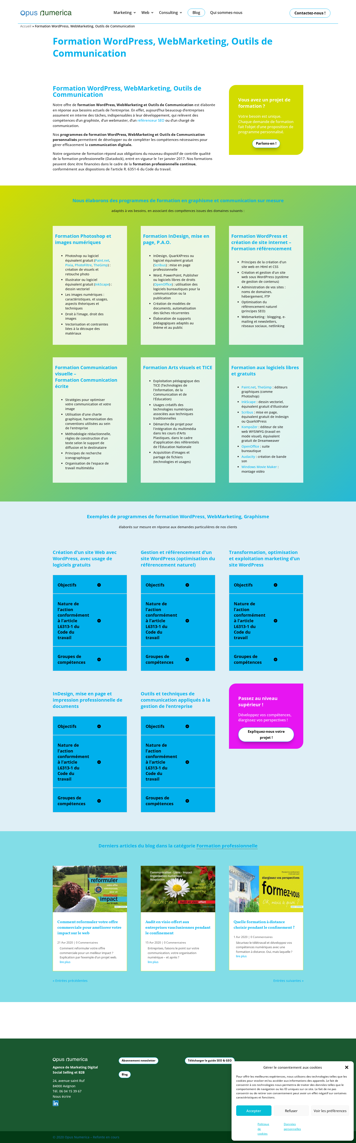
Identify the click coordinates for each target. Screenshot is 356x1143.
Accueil (25, 26)
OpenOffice (163, 284)
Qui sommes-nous (226, 12)
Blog (125, 1074)
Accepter (253, 1110)
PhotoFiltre (83, 265)
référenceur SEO (150, 120)
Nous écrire (62, 1096)
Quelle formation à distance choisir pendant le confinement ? (264, 924)
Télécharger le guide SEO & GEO (210, 1060)
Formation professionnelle (227, 846)
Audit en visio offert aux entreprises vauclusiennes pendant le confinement (177, 927)
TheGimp (101, 265)
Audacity (249, 456)
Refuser (291, 1110)
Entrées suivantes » (288, 980)
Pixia (69, 265)
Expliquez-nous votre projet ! (266, 735)
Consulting (168, 12)
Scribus (160, 265)
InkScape (102, 284)
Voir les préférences (330, 1110)
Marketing (123, 12)
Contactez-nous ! (310, 13)
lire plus (65, 962)
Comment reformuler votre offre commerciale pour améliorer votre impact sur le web (89, 927)
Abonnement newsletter (138, 1060)
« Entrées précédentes (70, 980)
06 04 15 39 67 (70, 1091)
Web (145, 12)
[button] (346, 1067)
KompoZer (250, 427)
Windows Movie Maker (259, 467)
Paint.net (102, 260)
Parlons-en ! (266, 143)
